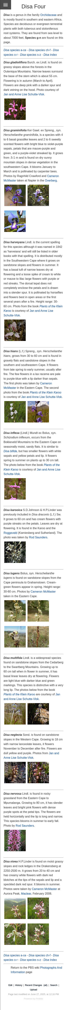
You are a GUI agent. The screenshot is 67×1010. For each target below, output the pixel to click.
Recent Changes (33, 985)
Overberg (51, 180)
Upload (33, 989)
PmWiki (39, 999)
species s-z (30, 54)
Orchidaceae (48, 14)
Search (54, 985)
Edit (10, 985)
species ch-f (40, 50)
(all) (45, 985)
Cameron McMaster (43, 591)
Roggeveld (10, 532)
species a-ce (15, 50)
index (50, 54)
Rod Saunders (38, 537)
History (18, 985)
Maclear (26, 893)
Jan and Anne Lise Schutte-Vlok (24, 94)
